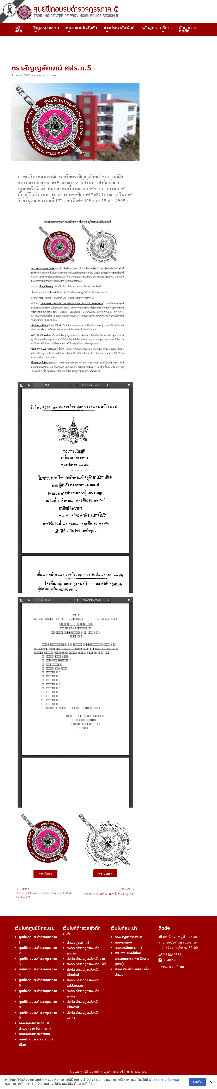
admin (37, 75)
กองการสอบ (123, 942)
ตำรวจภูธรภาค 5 (78, 942)
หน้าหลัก (18, 29)
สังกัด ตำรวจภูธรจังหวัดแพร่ (86, 964)
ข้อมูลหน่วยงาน (45, 28)
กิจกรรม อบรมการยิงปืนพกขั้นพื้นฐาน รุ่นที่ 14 (109, 892)
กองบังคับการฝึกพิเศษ (34, 1034)
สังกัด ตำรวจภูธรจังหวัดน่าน (86, 958)
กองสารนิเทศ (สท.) (128, 947)
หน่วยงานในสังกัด (81, 28)
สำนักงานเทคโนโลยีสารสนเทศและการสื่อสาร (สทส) (132, 958)
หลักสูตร (149, 28)
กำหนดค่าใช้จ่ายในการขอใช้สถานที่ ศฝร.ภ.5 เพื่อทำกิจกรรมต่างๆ (45, 893)
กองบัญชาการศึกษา (128, 937)
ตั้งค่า (91, 1083)
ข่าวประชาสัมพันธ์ (119, 28)
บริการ (166, 28)
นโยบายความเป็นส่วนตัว (164, 1079)
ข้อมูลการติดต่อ (187, 29)
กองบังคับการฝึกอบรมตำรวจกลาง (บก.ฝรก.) (35, 1026)
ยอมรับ (197, 1081)
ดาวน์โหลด (49, 75)
